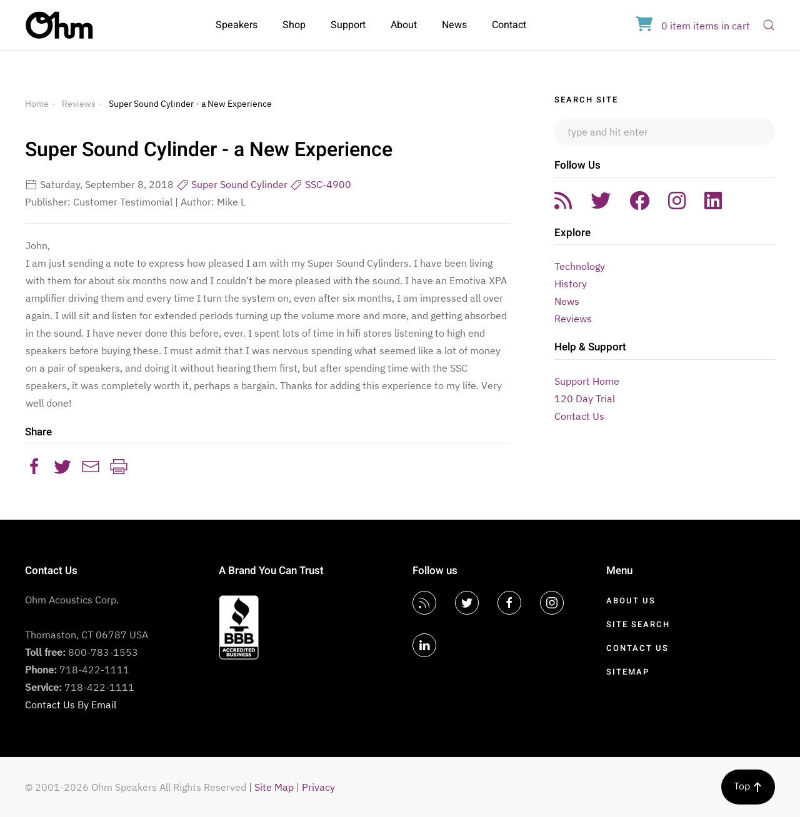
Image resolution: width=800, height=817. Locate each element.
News (454, 24)
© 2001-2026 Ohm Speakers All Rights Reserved (135, 787)
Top (748, 786)
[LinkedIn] (424, 645)
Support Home (586, 381)
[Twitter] (467, 603)
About (404, 24)
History (570, 283)
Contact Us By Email (70, 704)
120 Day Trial (584, 398)
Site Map (274, 787)
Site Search (638, 624)
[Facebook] (509, 603)
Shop (294, 24)
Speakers (237, 24)
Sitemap (627, 672)
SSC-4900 (320, 184)
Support (348, 24)
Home (37, 103)
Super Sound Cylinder (232, 184)
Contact (509, 24)
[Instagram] (552, 603)
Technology (579, 266)
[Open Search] (769, 25)
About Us (631, 601)
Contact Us (579, 416)
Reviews (79, 103)
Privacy (318, 787)
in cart (693, 25)
